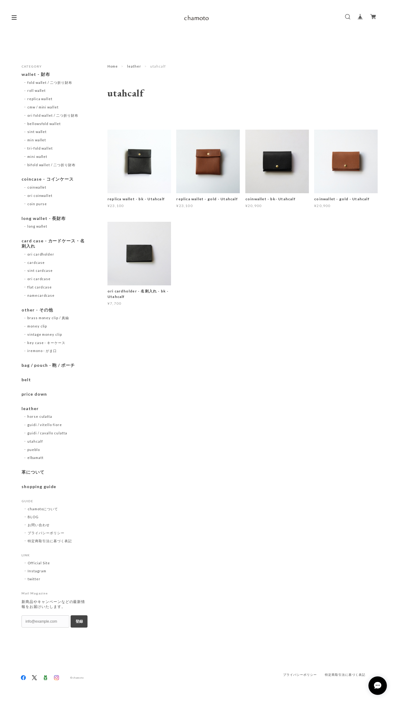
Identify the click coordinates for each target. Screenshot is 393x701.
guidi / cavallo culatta (47, 433)
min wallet (36, 140)
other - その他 (37, 309)
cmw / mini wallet (43, 107)
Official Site (39, 563)
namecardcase (41, 295)
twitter (34, 579)
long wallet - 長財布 (43, 218)
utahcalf (35, 441)
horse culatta (39, 416)
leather (134, 66)
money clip (37, 326)
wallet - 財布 (38, 74)
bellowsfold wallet (44, 124)
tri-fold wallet (40, 148)
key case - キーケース (46, 343)
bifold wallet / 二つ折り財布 (51, 165)
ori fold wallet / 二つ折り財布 (52, 115)
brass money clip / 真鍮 (48, 318)
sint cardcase (40, 270)
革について (33, 472)
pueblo (33, 450)
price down (34, 394)
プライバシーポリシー (46, 533)
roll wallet (36, 90)
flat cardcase (39, 287)
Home (112, 66)
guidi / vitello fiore (44, 425)
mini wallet (37, 157)
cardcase (36, 262)
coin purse (37, 204)
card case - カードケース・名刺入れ (53, 243)
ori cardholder (40, 254)
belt (26, 379)
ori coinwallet (40, 196)
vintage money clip (44, 334)
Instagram (37, 571)
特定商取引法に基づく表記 (50, 541)
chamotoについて (43, 509)
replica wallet (40, 99)
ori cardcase (39, 279)
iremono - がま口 (42, 351)
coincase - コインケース (47, 179)
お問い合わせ (39, 525)
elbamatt (35, 458)
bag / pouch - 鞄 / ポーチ (48, 365)
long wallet (37, 226)
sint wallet (37, 132)
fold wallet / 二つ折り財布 (49, 82)
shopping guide (38, 486)
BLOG (33, 517)
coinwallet (37, 187)
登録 (79, 621)
